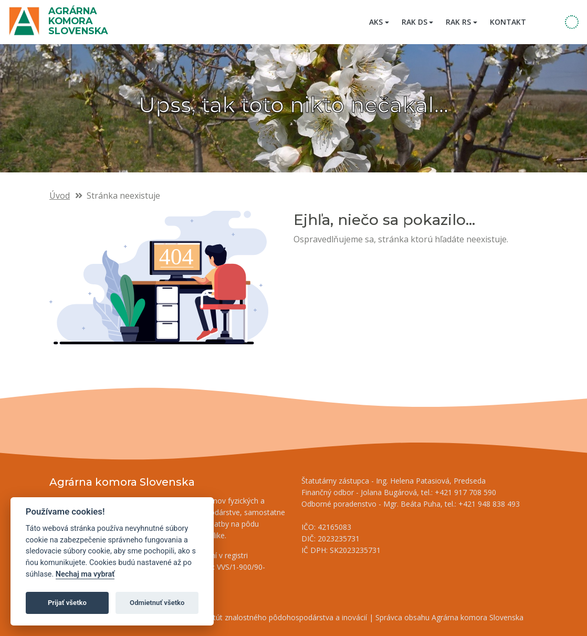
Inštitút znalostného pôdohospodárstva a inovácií (283, 617)
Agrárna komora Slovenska (78, 20)
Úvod (59, 195)
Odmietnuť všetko (157, 603)
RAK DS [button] (414, 22)
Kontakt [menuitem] (508, 22)
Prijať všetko (67, 603)
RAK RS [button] (458, 22)
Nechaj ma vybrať (85, 574)
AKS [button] (376, 22)
